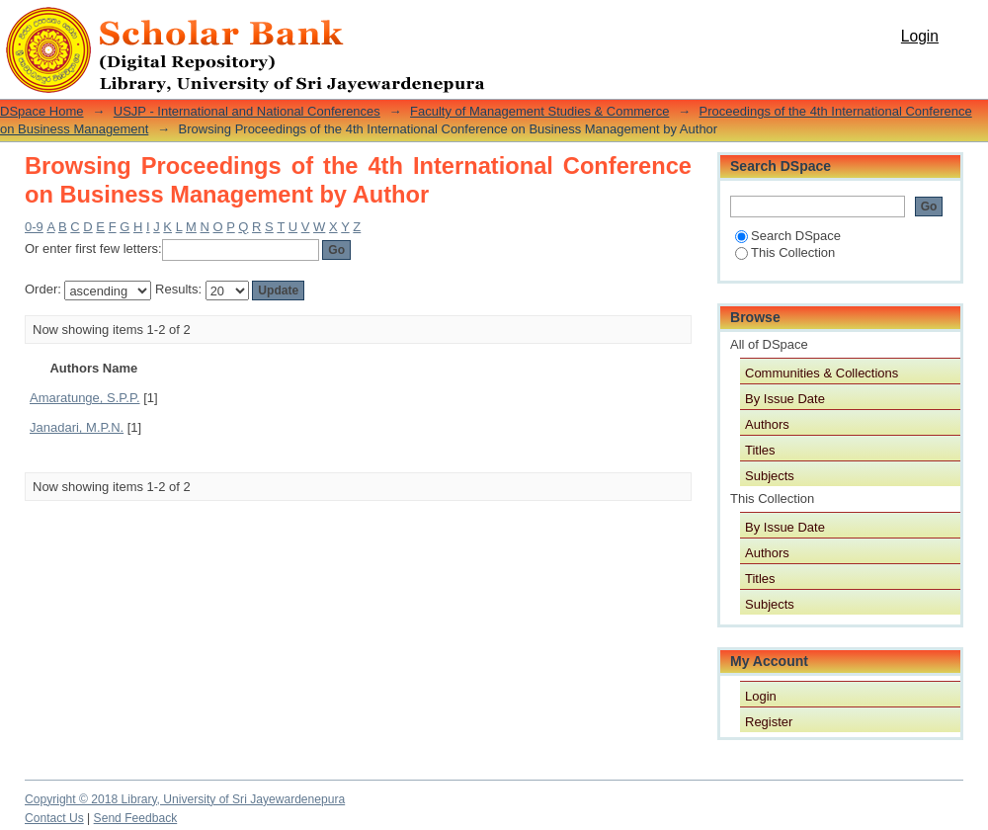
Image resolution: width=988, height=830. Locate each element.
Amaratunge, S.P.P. (85, 397)
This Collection (785, 252)
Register (768, 721)
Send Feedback (136, 818)
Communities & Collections (821, 373)
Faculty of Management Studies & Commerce (539, 111)
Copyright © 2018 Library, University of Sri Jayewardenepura (185, 799)
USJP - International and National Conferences (247, 111)
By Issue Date (785, 398)
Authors (767, 424)
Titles (760, 450)
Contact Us (54, 818)
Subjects (769, 475)
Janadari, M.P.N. (77, 427)
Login (920, 36)
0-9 (34, 226)
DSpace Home (42, 111)
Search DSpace (788, 235)
